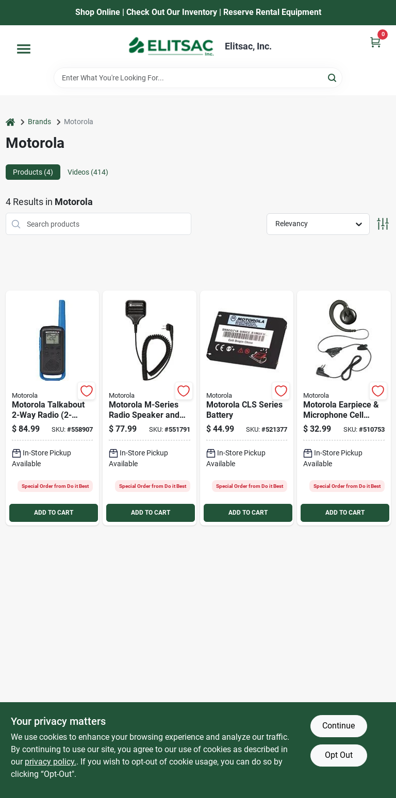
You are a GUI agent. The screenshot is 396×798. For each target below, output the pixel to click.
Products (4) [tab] (33, 172)
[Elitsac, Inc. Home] (171, 46)
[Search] (332, 77)
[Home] (10, 121)
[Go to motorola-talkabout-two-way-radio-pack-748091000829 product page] (53, 408)
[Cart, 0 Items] (375, 42)
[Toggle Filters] (383, 224)
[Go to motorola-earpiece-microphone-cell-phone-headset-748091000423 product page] (344, 408)
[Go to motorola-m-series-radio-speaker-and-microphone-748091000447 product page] (149, 408)
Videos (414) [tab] (88, 172)
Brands (39, 121)
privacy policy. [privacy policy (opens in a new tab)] (50, 762)
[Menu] (23, 49)
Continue (338, 726)
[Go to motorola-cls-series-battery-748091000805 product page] (247, 408)
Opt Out (339, 755)
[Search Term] (198, 77)
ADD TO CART (53, 512)
